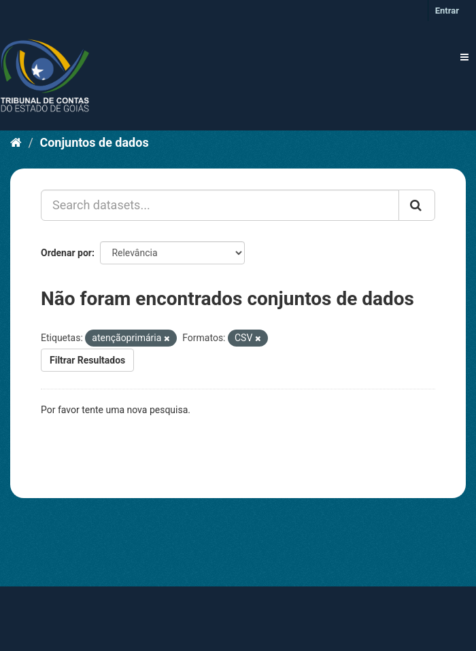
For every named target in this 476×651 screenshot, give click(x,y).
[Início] (16, 142)
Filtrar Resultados (87, 360)
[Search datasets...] (220, 205)
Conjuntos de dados (93, 142)
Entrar (447, 10)
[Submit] (416, 205)
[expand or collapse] (464, 57)
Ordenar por (66, 252)
